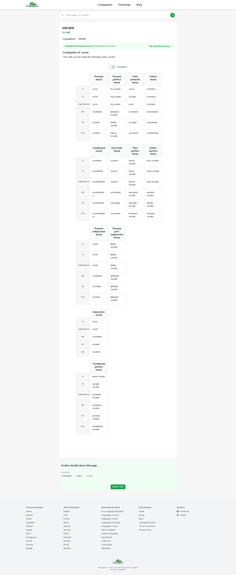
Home (141, 511)
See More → (106, 548)
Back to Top (118, 487)
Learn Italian (106, 545)
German (29, 545)
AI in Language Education (112, 511)
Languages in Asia (109, 526)
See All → (30, 548)
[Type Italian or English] (118, 15)
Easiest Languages (109, 533)
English (29, 530)
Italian (79, 476)
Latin (66, 515)
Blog (139, 4)
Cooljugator (66, 476)
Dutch (28, 533)
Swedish (67, 537)
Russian (29, 515)
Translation (121, 67)
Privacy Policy (145, 530)
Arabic (29, 519)
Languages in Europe (110, 522)
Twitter (181, 515)
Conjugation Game (147, 522)
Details (82, 39)
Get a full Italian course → (160, 46)
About (141, 515)
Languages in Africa (110, 515)
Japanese (30, 522)
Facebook (183, 511)
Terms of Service (147, 526)
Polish (66, 545)
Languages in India (109, 519)
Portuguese (31, 537)
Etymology (124, 4)
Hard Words (106, 537)
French (29, 541)
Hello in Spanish (108, 530)
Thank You (106, 541)
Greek (29, 511)
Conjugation (105, 4)
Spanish (29, 526)
